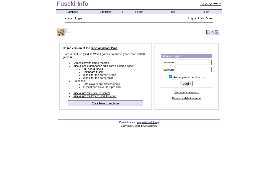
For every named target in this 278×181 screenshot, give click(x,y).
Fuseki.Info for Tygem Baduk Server (94, 96)
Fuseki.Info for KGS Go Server (91, 93)
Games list (79, 62)
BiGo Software (210, 4)
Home (68, 18)
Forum (139, 11)
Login (206, 11)
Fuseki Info (72, 3)
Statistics (105, 11)
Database (72, 11)
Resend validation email (186, 98)
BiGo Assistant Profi (104, 48)
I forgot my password (186, 92)
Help (173, 11)
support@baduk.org (148, 122)
